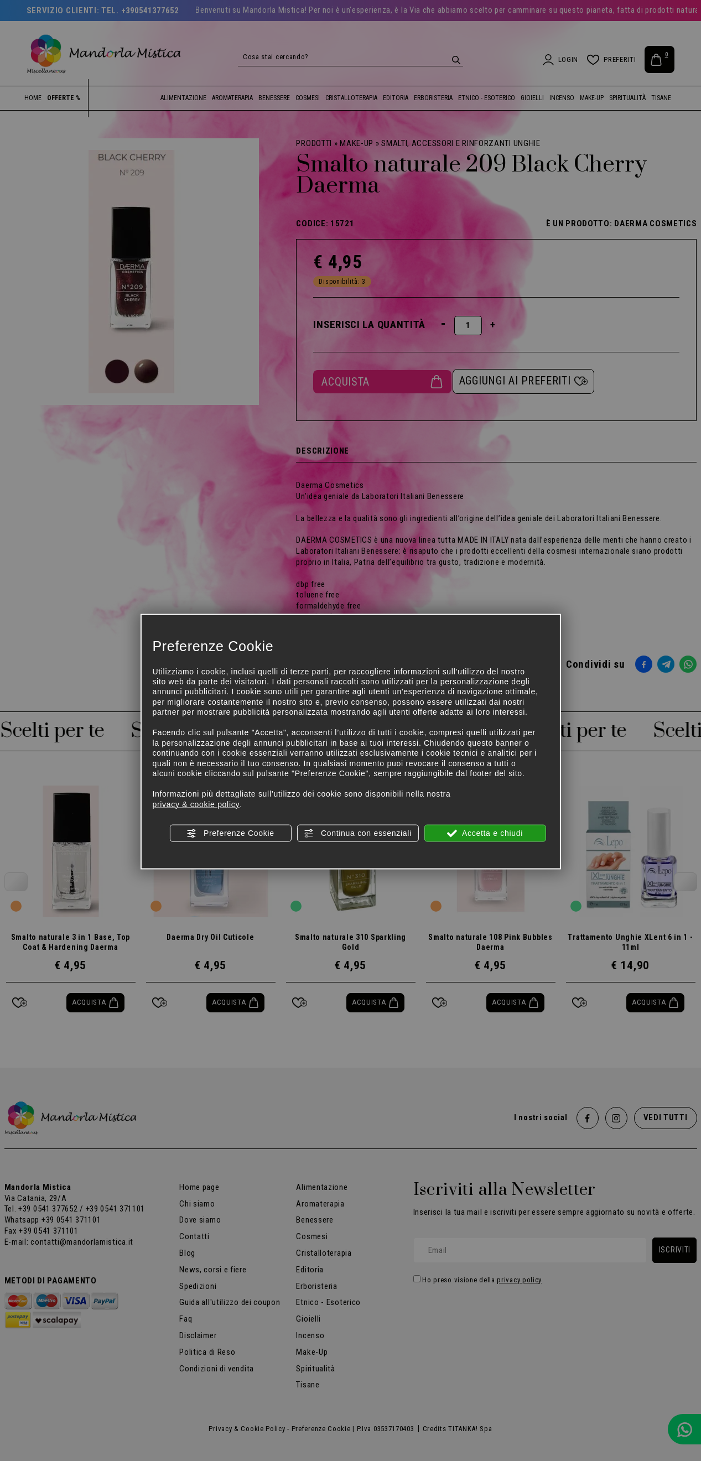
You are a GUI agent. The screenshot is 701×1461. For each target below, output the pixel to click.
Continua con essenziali (358, 834)
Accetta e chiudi (485, 834)
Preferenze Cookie (230, 834)
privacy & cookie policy (196, 803)
